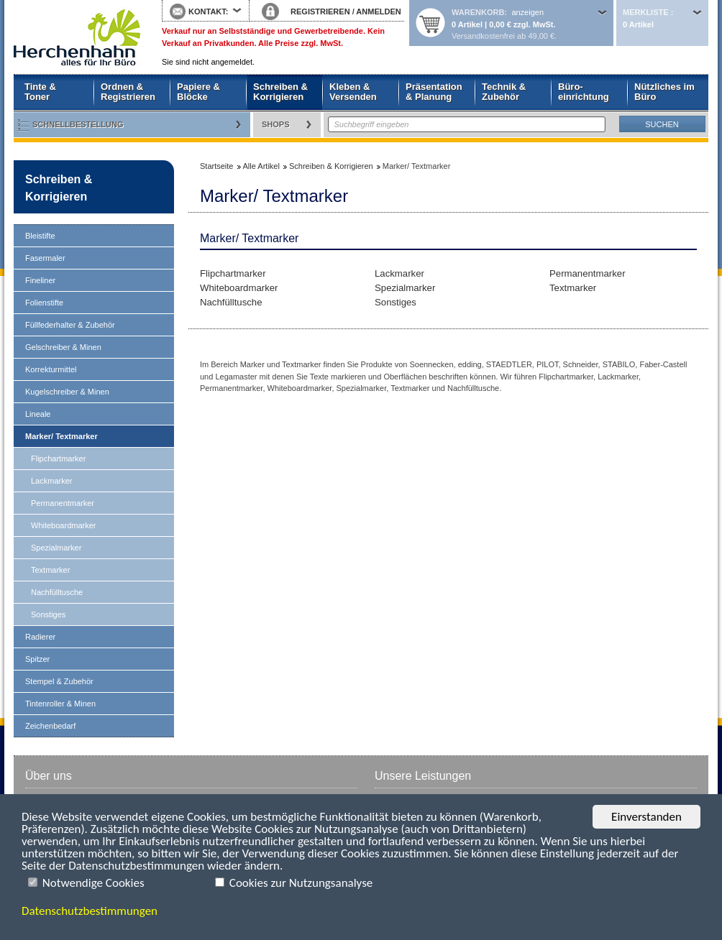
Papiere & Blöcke (198, 91)
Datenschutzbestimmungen (89, 910)
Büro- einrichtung (583, 91)
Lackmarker (51, 480)
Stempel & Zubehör (59, 681)
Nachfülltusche (57, 592)
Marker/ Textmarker (61, 436)
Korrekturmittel (51, 369)
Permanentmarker (62, 503)
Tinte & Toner (40, 91)
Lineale (37, 414)
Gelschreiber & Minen (63, 347)
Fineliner (40, 280)
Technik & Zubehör (504, 91)
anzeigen (527, 12)
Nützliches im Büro (664, 91)
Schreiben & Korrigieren (280, 91)
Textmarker (50, 570)
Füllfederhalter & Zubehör (70, 325)
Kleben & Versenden (353, 91)
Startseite (77, 37)
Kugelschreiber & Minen (67, 391)
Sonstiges (48, 614)
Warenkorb (478, 12)
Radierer (40, 636)
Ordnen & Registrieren (128, 91)
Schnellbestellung (78, 124)
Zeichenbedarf (50, 726)
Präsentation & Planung (434, 91)
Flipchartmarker (58, 458)
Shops (276, 124)
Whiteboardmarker (63, 525)
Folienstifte (44, 302)
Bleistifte (40, 235)
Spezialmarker (56, 547)
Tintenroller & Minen (60, 703)
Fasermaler (45, 258)
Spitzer (37, 659)
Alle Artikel (261, 166)
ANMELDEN (378, 11)
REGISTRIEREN (320, 11)
